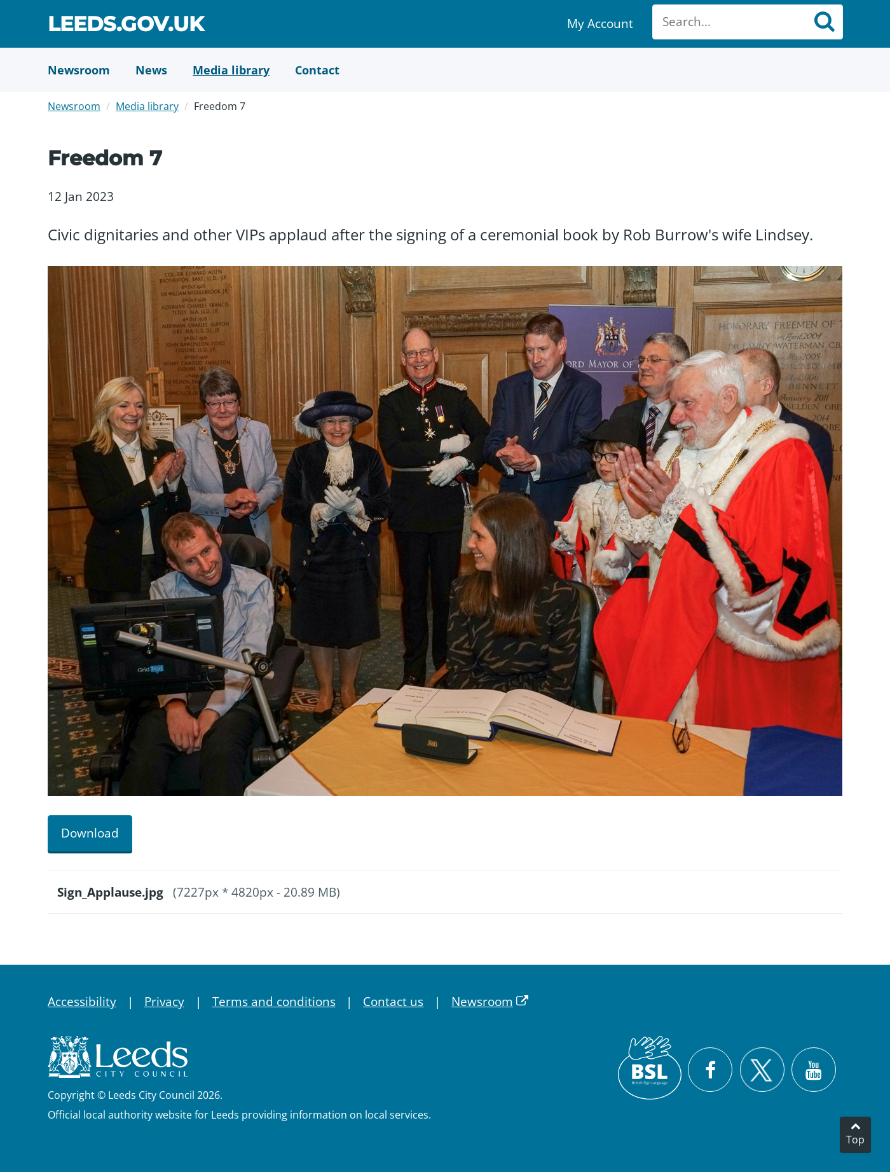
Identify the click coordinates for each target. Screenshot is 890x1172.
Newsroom (74, 106)
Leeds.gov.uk (126, 26)
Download (90, 833)
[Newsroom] (79, 70)
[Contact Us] (317, 70)
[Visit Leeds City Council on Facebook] (710, 1069)
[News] (151, 70)
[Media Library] (231, 70)
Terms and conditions (274, 1001)
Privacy (164, 1001)
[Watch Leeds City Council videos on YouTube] (813, 1069)
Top (855, 1140)
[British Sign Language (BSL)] (649, 1068)
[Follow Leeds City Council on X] (762, 1070)
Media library (147, 106)
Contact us (393, 1001)
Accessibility (82, 1001)
